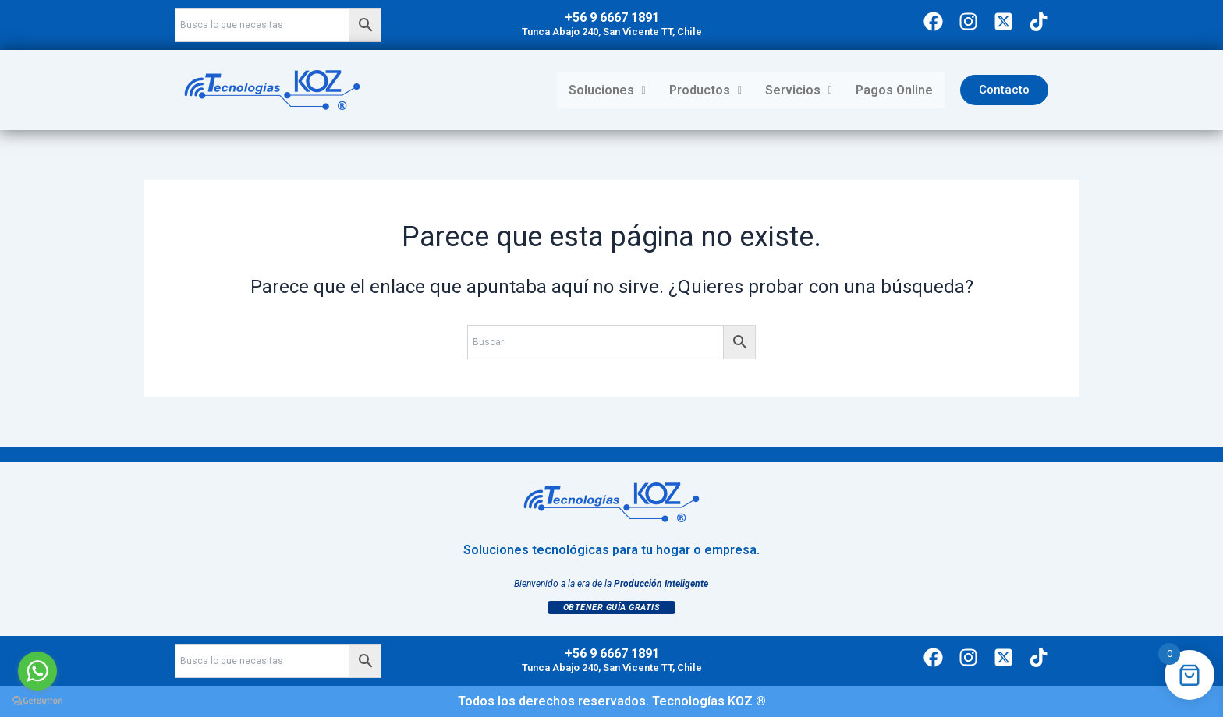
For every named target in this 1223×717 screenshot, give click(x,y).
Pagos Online (894, 90)
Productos (705, 90)
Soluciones (607, 90)
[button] (607, 90)
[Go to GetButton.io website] (37, 701)
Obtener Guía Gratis (612, 607)
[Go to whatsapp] (37, 671)
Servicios (798, 90)
